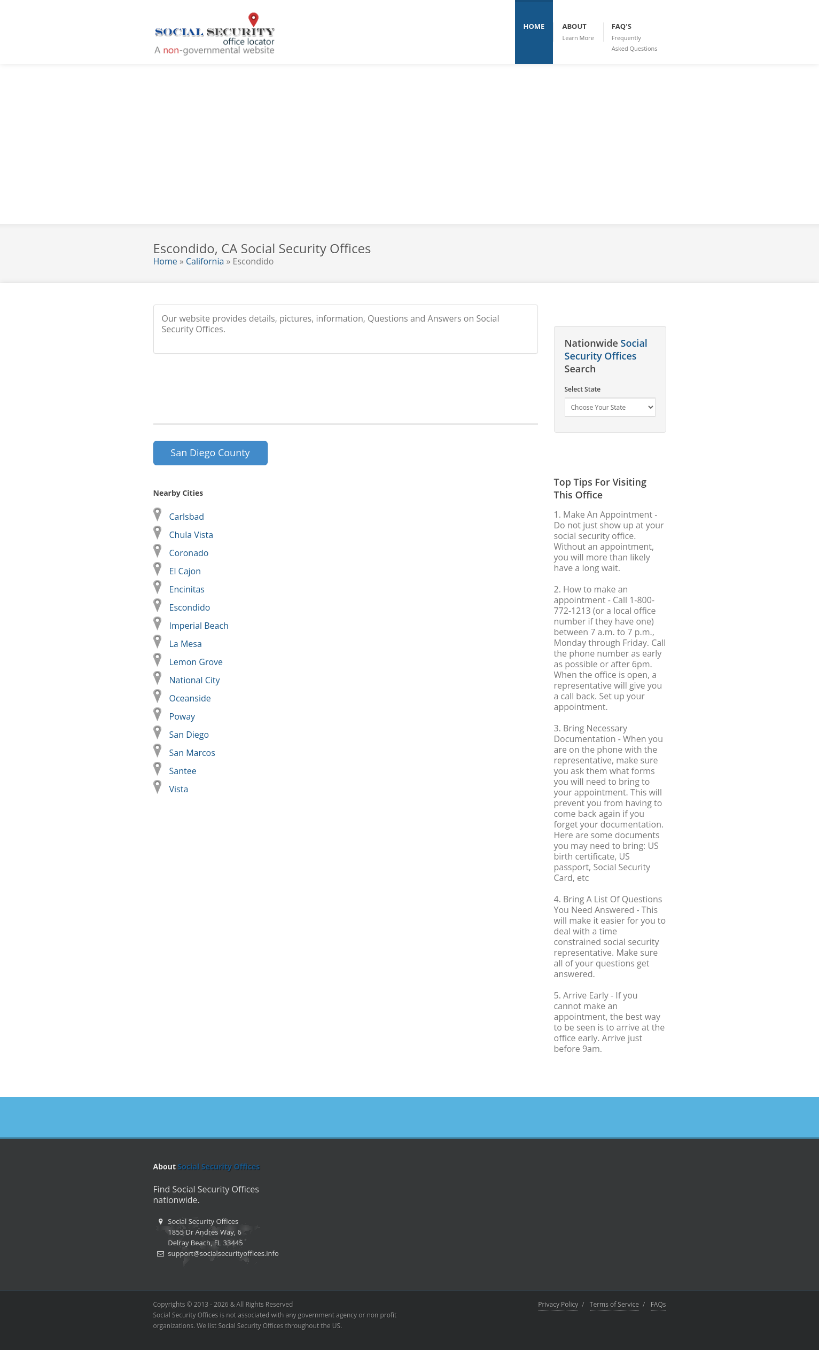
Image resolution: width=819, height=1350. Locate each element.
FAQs (658, 1304)
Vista (179, 789)
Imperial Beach (199, 625)
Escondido (189, 607)
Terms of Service (614, 1304)
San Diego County (209, 452)
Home (165, 261)
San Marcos (192, 753)
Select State (583, 389)
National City (194, 680)
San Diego (189, 734)
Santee (183, 771)
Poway (182, 716)
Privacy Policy (558, 1304)
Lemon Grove (196, 662)
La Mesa (185, 644)
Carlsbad (187, 516)
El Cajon (185, 571)
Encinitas (187, 589)
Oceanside (190, 698)
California (205, 261)
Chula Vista (191, 535)
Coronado (189, 553)
